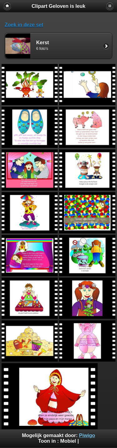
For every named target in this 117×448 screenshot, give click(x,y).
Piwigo (87, 435)
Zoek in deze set (24, 24)
